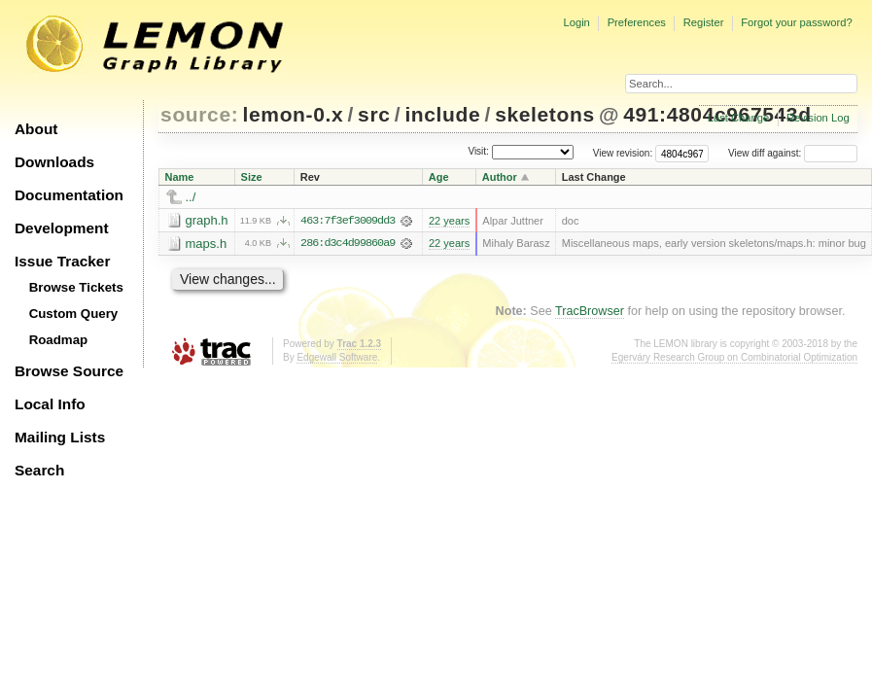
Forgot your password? (796, 22)
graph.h (207, 220)
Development (62, 228)
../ (191, 197)
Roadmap (58, 339)
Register (703, 22)
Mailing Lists (60, 437)
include (442, 114)
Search (39, 470)
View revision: (623, 153)
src (374, 114)
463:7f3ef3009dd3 (347, 220)
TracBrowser (589, 311)
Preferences (637, 22)
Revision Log (818, 117)
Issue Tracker (62, 261)
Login (576, 22)
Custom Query (74, 313)
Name (179, 177)
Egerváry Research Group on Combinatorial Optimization (734, 357)
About (36, 129)
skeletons (545, 114)
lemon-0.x (293, 114)
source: (199, 114)
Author (499, 177)
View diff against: (792, 153)
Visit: (478, 152)
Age (439, 177)
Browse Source (69, 371)
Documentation (69, 195)
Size (251, 177)
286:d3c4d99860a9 (347, 244)
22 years (449, 221)
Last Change (738, 117)
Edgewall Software (336, 357)
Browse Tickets (76, 287)
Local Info (50, 404)
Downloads (54, 162)
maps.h (206, 243)
